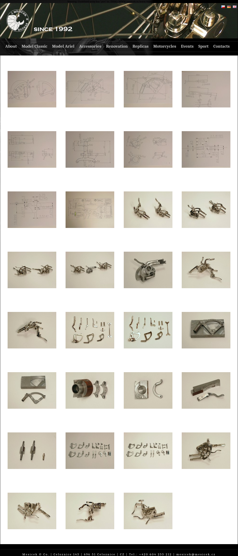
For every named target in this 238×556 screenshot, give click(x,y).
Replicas (140, 46)
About (11, 46)
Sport (203, 46)
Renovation (117, 46)
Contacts (221, 46)
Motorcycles (164, 46)
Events (187, 46)
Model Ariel (63, 46)
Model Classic (34, 46)
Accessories (90, 46)
